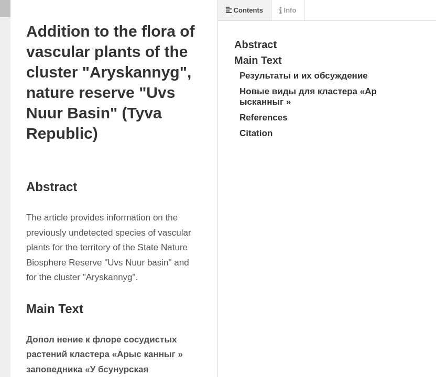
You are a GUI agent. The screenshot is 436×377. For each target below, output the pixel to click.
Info (287, 10)
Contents (244, 10)
